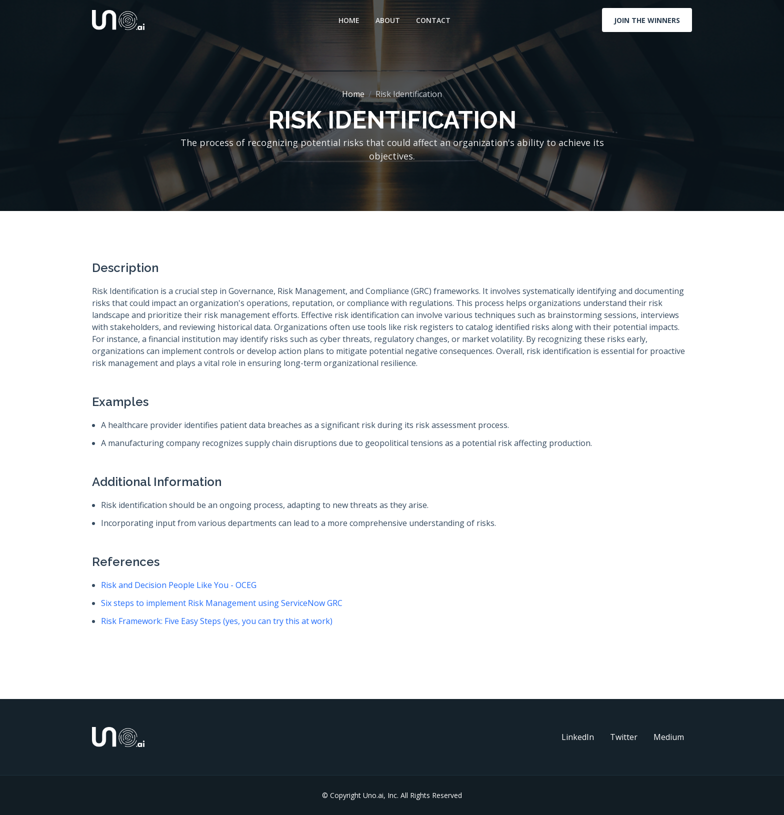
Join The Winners (647, 20)
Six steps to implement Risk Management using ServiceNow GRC (221, 603)
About (388, 20)
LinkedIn (578, 737)
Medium (669, 737)
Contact (433, 20)
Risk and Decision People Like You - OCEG (178, 585)
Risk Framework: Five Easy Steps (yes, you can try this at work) (216, 621)
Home (349, 20)
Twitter (624, 737)
